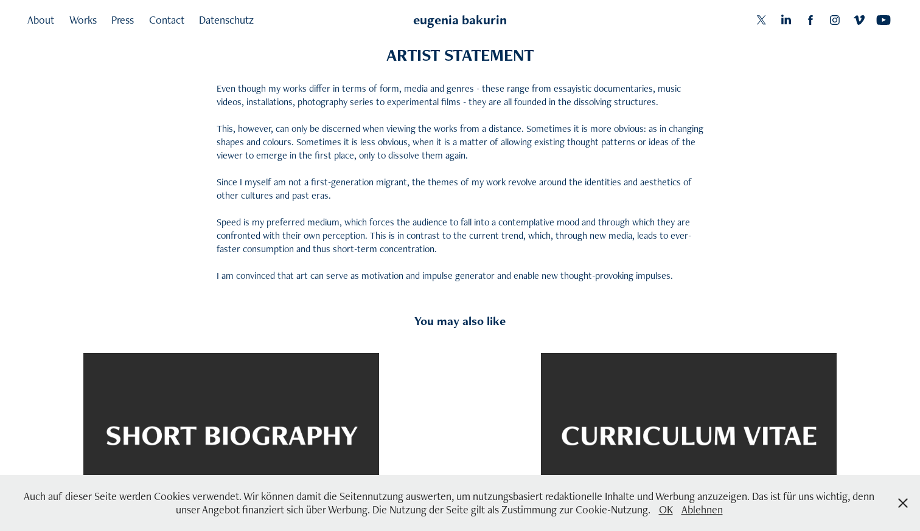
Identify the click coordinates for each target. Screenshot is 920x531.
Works (83, 20)
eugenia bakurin (460, 20)
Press (122, 20)
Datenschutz (226, 20)
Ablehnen (702, 509)
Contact (166, 20)
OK (666, 509)
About (40, 20)
